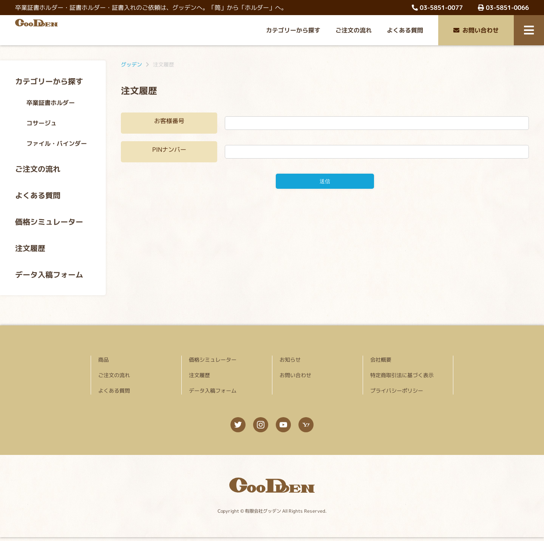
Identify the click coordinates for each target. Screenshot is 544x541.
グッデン (131, 64)
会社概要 (380, 359)
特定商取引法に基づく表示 (402, 375)
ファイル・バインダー (56, 143)
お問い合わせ (476, 30)
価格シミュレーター (49, 221)
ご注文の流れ (353, 30)
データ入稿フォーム (49, 274)
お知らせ (290, 359)
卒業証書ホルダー (50, 103)
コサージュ (41, 123)
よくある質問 (405, 30)
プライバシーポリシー (396, 390)
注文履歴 (30, 248)
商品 (103, 359)
